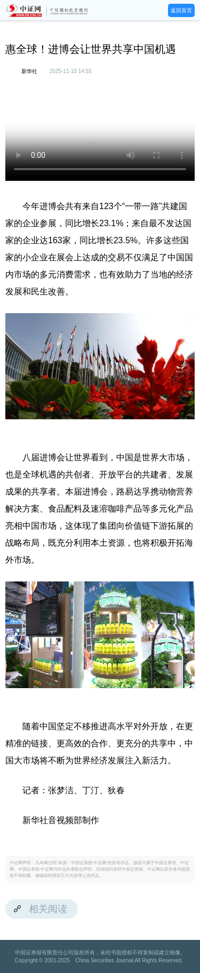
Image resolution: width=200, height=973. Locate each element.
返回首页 (181, 10)
